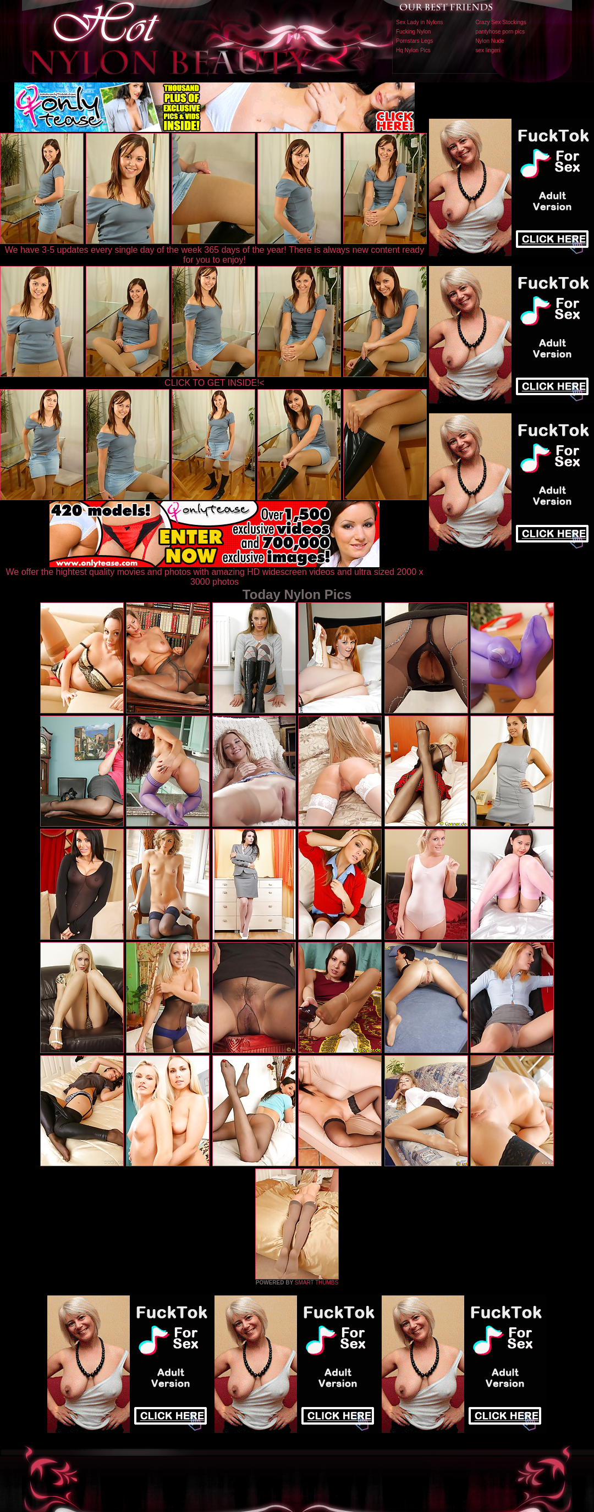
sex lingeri (487, 50)
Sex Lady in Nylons (419, 22)
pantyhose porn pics (500, 32)
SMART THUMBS (316, 1283)
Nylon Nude (489, 41)
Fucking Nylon (413, 32)
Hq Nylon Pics (413, 50)
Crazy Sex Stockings (500, 22)
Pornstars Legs (414, 41)
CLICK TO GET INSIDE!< (214, 382)
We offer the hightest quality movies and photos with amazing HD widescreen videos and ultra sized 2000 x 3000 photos (215, 573)
